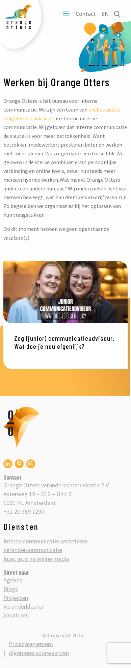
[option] (65, 315)
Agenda (13, 580)
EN (105, 14)
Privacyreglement (31, 644)
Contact (86, 14)
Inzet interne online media (36, 559)
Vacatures (15, 615)
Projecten (15, 598)
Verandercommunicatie (32, 550)
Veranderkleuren (24, 606)
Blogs (10, 589)
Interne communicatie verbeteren (45, 541)
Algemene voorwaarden (39, 653)
